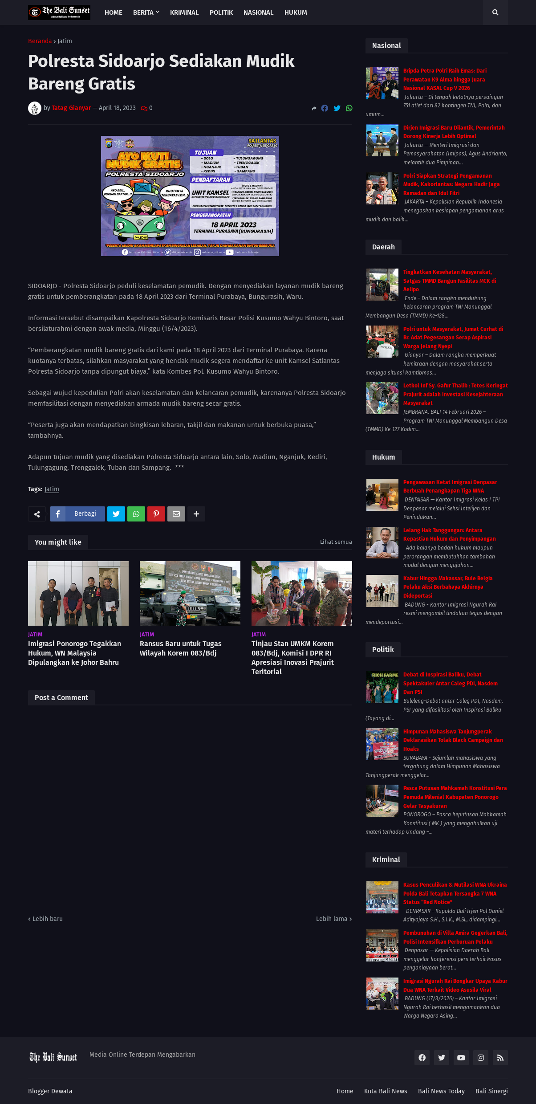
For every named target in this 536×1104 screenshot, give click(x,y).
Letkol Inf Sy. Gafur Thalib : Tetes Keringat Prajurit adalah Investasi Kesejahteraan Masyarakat (455, 394)
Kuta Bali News (385, 1091)
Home (345, 1091)
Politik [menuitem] (221, 12)
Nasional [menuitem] (259, 12)
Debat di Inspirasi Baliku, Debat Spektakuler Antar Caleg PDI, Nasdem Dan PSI (450, 683)
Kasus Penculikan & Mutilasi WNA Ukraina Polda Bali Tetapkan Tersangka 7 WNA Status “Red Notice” (455, 893)
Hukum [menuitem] (295, 12)
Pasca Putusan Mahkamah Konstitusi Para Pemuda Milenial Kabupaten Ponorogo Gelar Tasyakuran (455, 797)
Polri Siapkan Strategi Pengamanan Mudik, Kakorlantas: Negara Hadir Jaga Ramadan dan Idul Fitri (451, 184)
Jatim (64, 41)
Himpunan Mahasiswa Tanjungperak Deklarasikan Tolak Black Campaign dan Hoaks (453, 740)
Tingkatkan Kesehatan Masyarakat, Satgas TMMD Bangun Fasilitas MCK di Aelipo (449, 281)
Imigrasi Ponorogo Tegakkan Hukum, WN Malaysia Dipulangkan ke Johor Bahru (74, 653)
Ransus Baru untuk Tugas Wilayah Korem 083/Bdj (181, 648)
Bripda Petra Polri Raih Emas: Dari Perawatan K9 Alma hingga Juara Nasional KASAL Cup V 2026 (445, 79)
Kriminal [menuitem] (184, 12)
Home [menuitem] (113, 12)
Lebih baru (47, 919)
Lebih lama (332, 919)
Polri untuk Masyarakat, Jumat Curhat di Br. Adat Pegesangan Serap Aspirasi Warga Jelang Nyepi (453, 338)
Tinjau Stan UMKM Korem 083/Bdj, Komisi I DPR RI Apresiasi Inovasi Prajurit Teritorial (293, 658)
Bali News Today (441, 1091)
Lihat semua (336, 541)
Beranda (40, 41)
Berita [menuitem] (143, 12)
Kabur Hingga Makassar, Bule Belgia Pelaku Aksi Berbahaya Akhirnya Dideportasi (448, 587)
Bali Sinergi (491, 1091)
